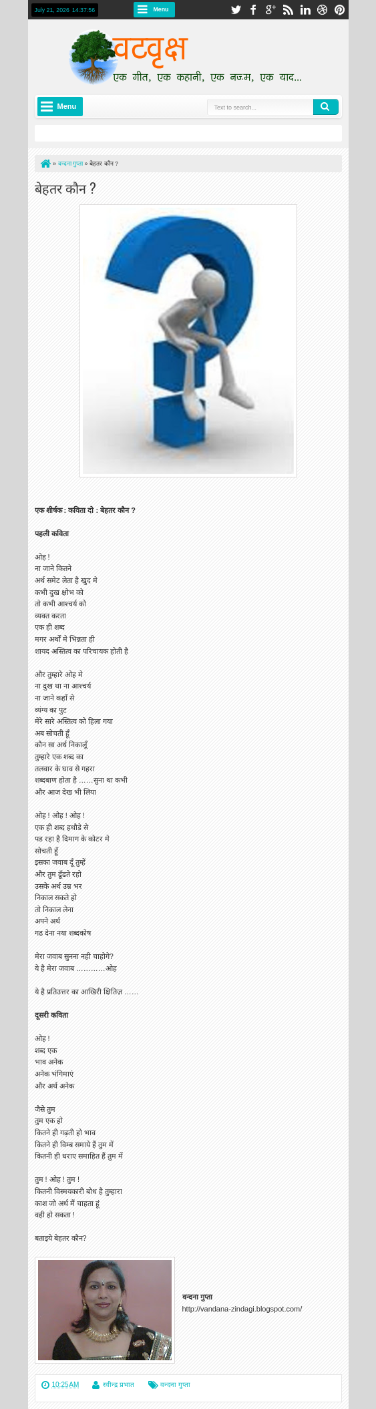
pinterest (340, 9)
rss (288, 9)
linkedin (305, 9)
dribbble (322, 9)
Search (326, 107)
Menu (161, 9)
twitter (235, 9)
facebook (253, 9)
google (270, 9)
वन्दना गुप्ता (175, 1384)
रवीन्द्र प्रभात (118, 1384)
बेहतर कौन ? (65, 188)
